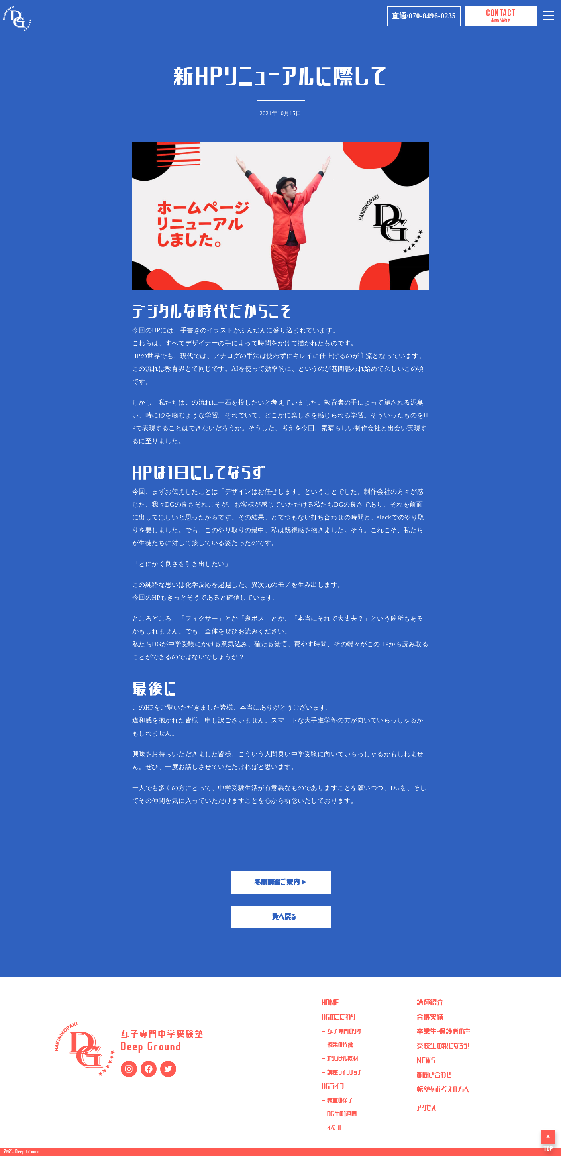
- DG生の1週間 (339, 1115)
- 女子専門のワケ (341, 1032)
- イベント (332, 1128)
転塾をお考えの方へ (443, 1090)
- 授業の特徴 (337, 1046)
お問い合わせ (434, 1075)
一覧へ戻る (281, 917)
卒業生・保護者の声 (444, 1032)
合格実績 (430, 1017)
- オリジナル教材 (340, 1059)
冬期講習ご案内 (280, 882)
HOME (330, 1003)
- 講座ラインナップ (342, 1073)
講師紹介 (430, 1003)
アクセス (426, 1108)
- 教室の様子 (337, 1101)
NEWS (426, 1061)
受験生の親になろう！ (443, 1046)
